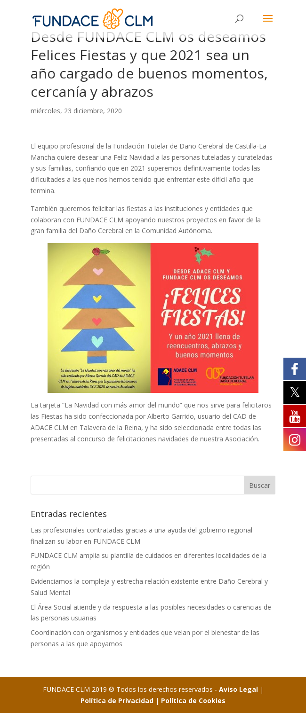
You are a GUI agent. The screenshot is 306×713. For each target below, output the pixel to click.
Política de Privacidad (117, 700)
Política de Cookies (193, 700)
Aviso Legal (238, 689)
